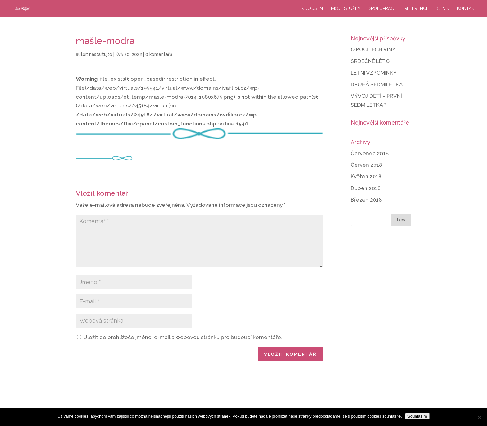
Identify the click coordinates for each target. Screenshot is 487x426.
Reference (416, 8)
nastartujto (100, 54)
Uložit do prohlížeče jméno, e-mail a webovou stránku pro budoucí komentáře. (182, 337)
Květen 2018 (366, 176)
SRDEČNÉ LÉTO (370, 61)
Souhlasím (417, 416)
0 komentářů (158, 54)
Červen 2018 (366, 165)
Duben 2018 (365, 188)
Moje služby (346, 8)
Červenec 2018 (370, 153)
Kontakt (467, 8)
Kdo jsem (312, 8)
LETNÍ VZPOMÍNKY (374, 73)
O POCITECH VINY (373, 49)
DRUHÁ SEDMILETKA (377, 84)
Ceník (443, 8)
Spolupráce (382, 8)
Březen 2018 (366, 200)
